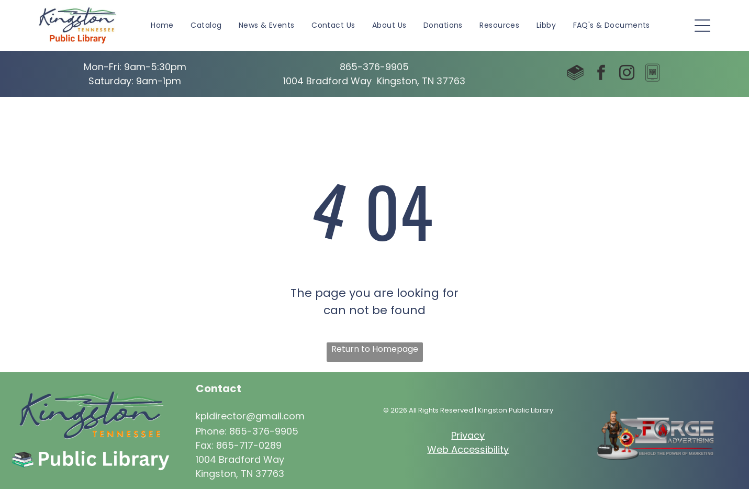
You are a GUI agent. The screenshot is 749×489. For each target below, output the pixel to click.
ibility (497, 449)
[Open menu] (702, 26)
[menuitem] (162, 25)
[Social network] (575, 74)
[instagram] (627, 74)
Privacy (468, 435)
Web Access (456, 449)
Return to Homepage (374, 349)
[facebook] (601, 74)
